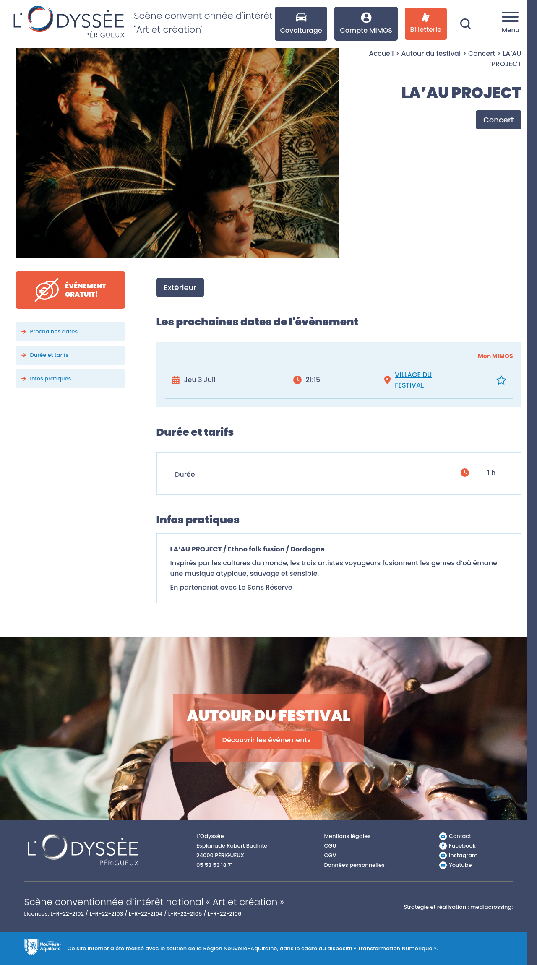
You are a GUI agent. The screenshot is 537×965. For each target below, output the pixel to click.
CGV (330, 855)
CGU (330, 846)
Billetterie (426, 23)
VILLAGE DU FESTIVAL (413, 380)
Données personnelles (354, 865)
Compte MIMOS (366, 23)
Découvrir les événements (266, 740)
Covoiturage (301, 23)
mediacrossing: (491, 907)
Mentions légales (347, 836)
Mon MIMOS (495, 356)
